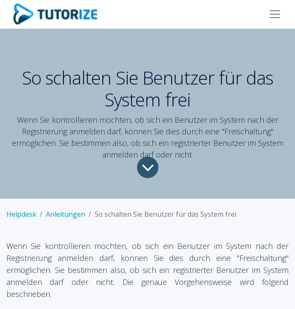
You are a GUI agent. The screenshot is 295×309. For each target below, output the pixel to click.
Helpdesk (21, 214)
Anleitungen (65, 214)
